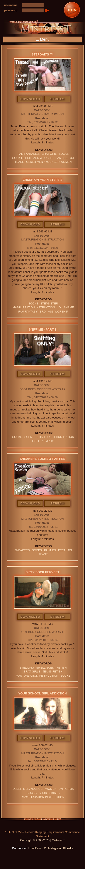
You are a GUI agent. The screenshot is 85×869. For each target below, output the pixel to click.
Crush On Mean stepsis (43, 180)
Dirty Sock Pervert (43, 572)
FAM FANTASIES (29, 153)
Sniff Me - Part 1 (42, 329)
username (10, 5)
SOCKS (64, 153)
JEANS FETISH (52, 671)
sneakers (22, 550)
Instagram (54, 848)
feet (35, 441)
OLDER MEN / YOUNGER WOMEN (49, 161)
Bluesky (68, 848)
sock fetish (21, 158)
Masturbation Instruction (42, 114)
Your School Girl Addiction (42, 693)
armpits (48, 441)
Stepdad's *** (42, 54)
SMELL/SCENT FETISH (51, 667)
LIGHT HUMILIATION (60, 437)
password (10, 10)
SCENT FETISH (34, 437)
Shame (69, 307)
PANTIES (62, 158)
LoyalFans (34, 848)
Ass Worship (43, 158)
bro (43, 311)
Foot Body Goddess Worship (42, 389)
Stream (57, 99)
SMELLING (27, 667)
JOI (72, 158)
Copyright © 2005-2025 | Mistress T (42, 840)
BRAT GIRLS (32, 671)
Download (30, 99)
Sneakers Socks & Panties (42, 459)
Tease (19, 161)
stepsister (49, 303)
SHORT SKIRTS (49, 793)
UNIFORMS (66, 788)
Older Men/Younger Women (35, 788)
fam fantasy (28, 311)
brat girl (49, 153)
